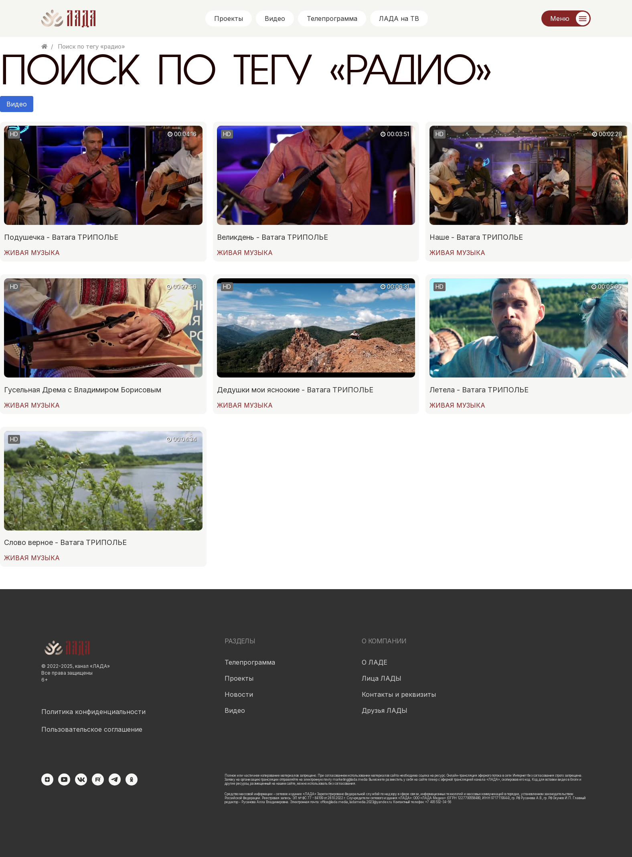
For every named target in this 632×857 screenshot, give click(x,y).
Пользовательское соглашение (91, 729)
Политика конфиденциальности (93, 712)
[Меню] (566, 18)
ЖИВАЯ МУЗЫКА (32, 253)
